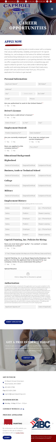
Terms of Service (44, 436)
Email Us (21, 1)
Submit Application (13, 321)
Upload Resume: (10, 269)
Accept (7, 437)
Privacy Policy (34, 436)
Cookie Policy (20, 433)
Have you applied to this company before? (13, 147)
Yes (8, 106)
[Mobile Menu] (52, 9)
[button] (28, 358)
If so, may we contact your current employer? (39, 138)
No (14, 106)
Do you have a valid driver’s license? (19, 115)
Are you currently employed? (15, 138)
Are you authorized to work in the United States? (23, 103)
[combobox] (40, 208)
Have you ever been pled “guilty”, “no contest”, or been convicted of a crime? (25, 245)
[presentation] (17, 317)
